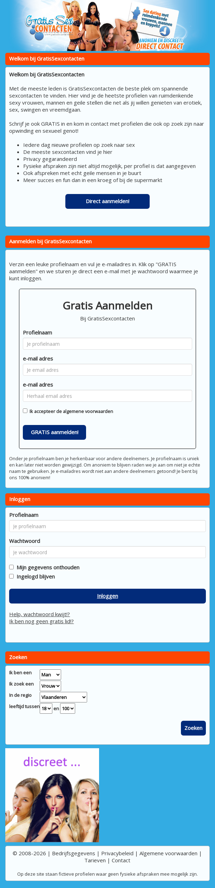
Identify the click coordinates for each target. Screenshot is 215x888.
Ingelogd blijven (34, 576)
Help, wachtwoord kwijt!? (39, 614)
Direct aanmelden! (107, 201)
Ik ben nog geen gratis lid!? (41, 621)
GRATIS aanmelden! (54, 432)
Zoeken (193, 727)
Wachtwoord (24, 540)
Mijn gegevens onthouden (46, 567)
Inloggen (107, 595)
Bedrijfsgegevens (73, 853)
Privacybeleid (117, 853)
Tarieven (95, 860)
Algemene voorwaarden (168, 853)
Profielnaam (37, 332)
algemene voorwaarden (88, 411)
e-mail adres (38, 358)
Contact (121, 860)
